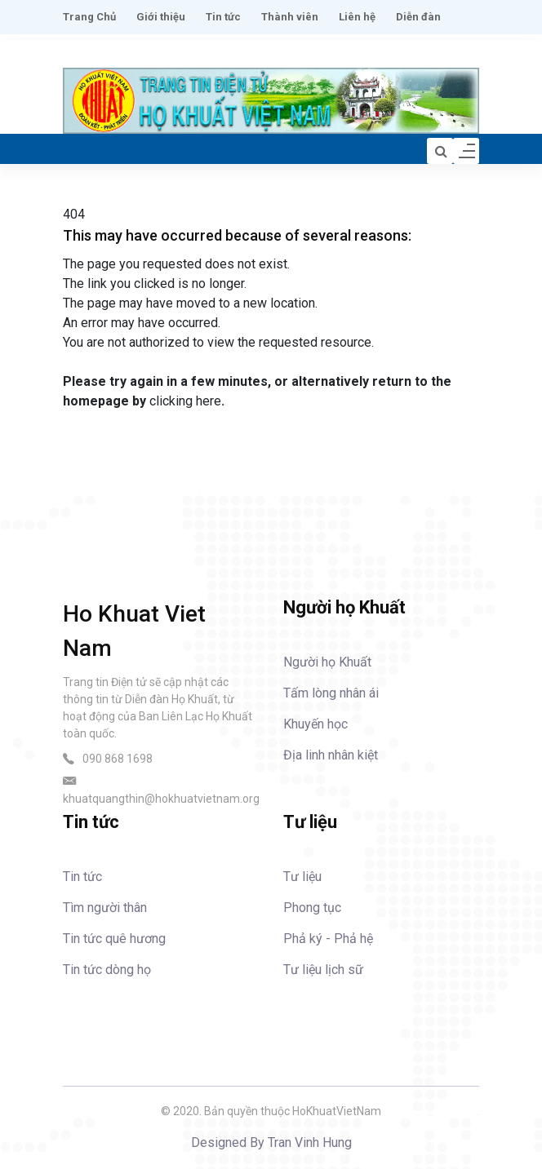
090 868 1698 (117, 758)
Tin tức (223, 17)
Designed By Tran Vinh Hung (271, 1142)
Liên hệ (357, 17)
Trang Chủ (89, 17)
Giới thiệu (160, 17)
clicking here (185, 401)
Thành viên (289, 17)
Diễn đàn (418, 17)
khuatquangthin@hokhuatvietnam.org (161, 798)
